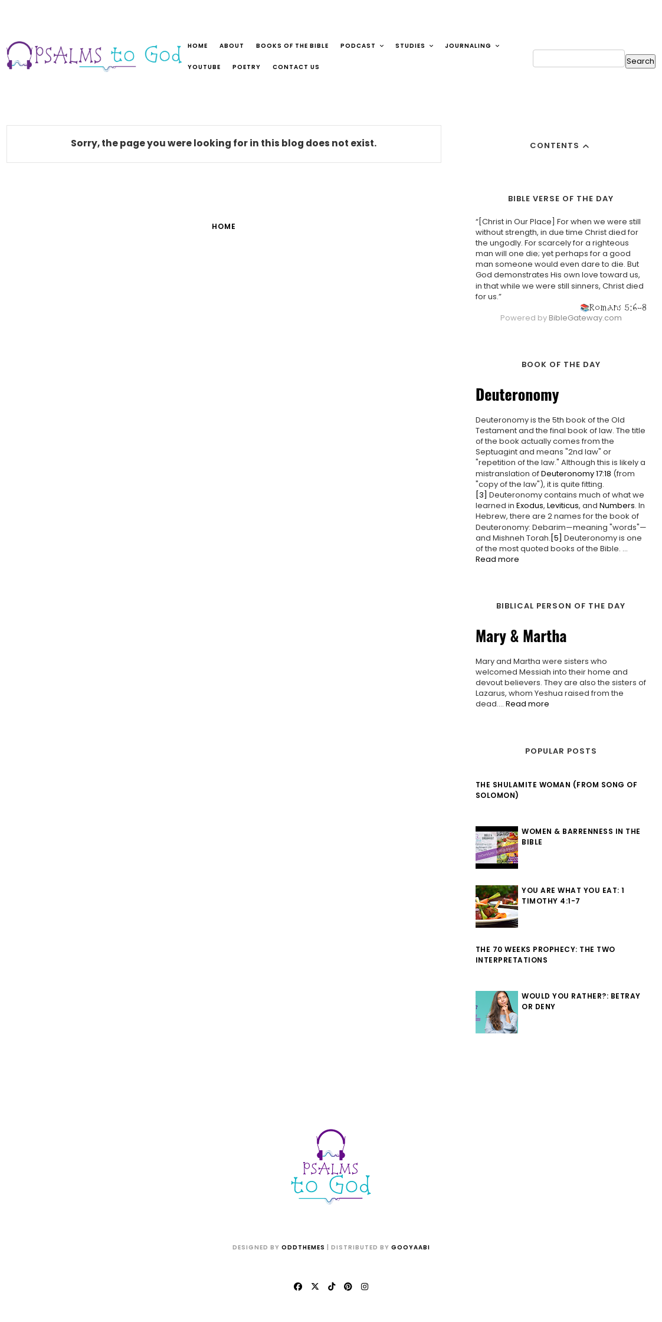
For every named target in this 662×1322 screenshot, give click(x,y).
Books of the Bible (292, 45)
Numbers (614, 505)
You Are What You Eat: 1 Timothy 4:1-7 (570, 895)
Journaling (472, 45)
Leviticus (560, 505)
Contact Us (296, 67)
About (231, 45)
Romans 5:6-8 (615, 307)
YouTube (204, 67)
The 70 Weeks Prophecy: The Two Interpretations (542, 954)
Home (198, 45)
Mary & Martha (518, 635)
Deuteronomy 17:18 (573, 473)
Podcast (362, 45)
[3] (478, 494)
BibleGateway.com (582, 317)
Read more (494, 559)
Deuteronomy (514, 393)
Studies (414, 45)
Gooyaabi (410, 1247)
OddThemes (303, 1247)
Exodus (526, 505)
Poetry (246, 67)
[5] (553, 538)
